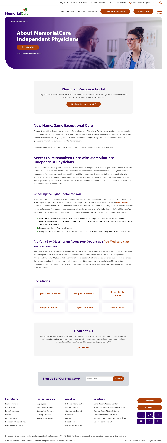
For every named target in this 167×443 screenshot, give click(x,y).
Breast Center (117, 294)
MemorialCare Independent (110, 418)
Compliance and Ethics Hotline (18, 441)
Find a (122, 202)
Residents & (45, 411)
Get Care (11, 418)
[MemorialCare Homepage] (16, 11)
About (70, 399)
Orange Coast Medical (106, 411)
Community (73, 411)
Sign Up (118, 379)
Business (45, 418)
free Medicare (117, 241)
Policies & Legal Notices (44, 441)
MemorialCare (73, 425)
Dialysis (83, 307)
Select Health (103, 422)
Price (13, 411)
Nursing (44, 415)
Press (70, 422)
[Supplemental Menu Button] (159, 10)
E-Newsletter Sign (74, 404)
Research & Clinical (15, 422)
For (11, 399)
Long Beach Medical (106, 404)
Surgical (49, 307)
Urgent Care (49, 293)
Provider (45, 407)
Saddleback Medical (105, 415)
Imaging (83, 293)
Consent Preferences (66, 441)
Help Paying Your (14, 425)
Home (12, 21)
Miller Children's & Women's (109, 407)
